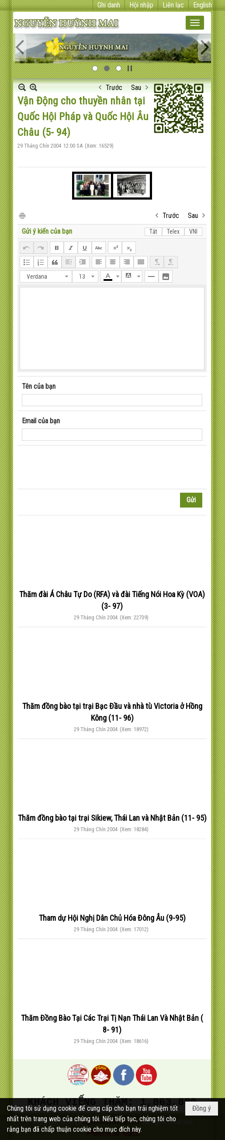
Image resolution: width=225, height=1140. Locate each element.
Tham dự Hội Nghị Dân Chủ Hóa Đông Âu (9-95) (112, 917)
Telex (173, 231)
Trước (114, 87)
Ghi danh (108, 5)
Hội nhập (141, 5)
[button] (194, 22)
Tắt (153, 231)
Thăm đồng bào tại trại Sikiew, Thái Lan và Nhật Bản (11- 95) (112, 817)
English (202, 5)
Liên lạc (173, 5)
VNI (193, 231)
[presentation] (88, 467)
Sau (136, 87)
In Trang (21, 215)
